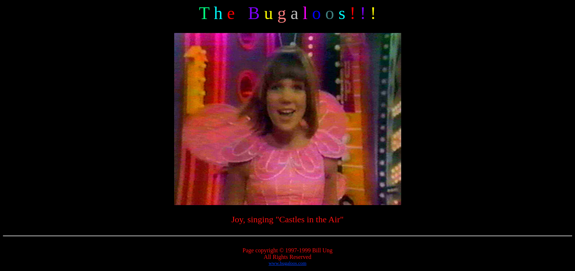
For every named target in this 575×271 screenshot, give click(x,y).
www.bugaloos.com (287, 263)
